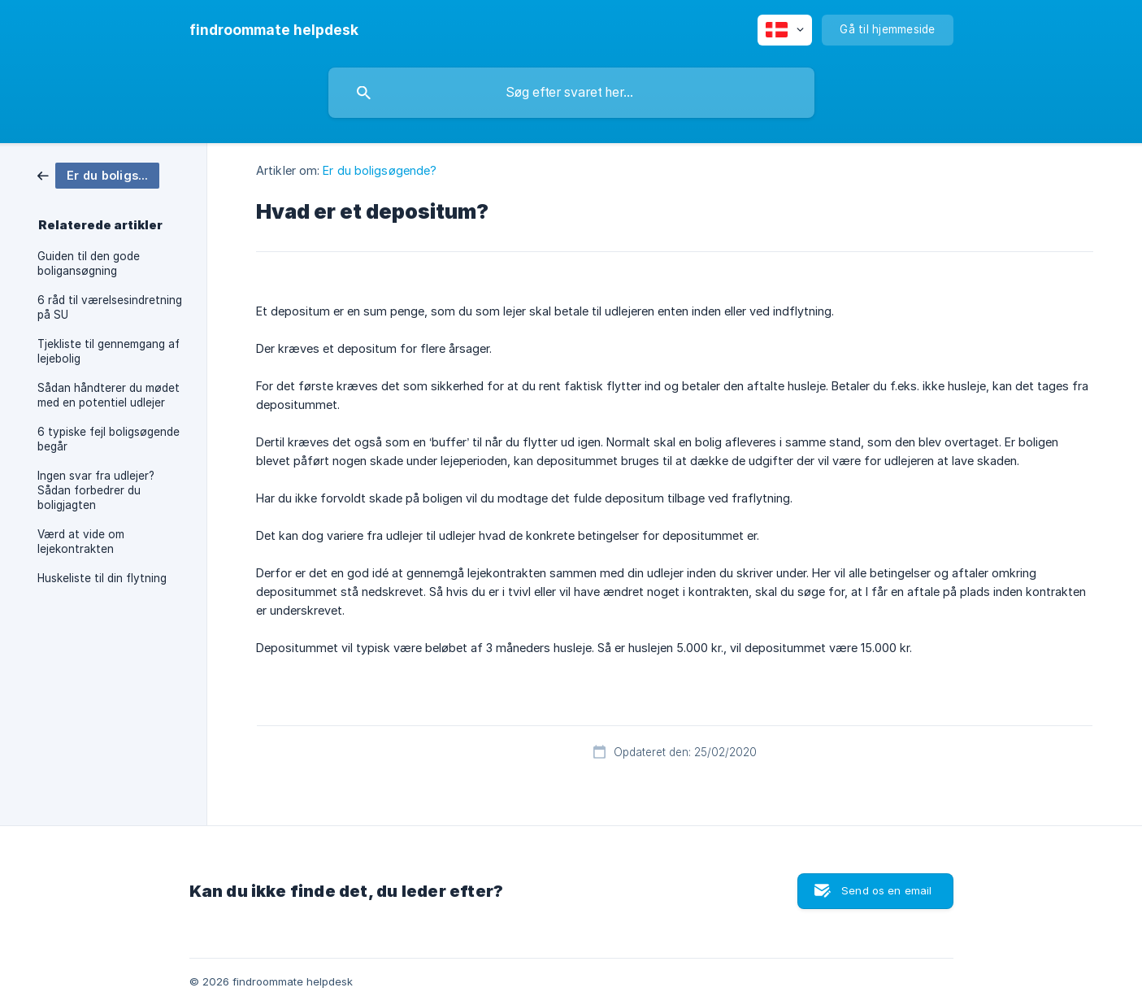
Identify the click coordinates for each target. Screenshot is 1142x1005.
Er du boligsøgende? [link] (379, 170)
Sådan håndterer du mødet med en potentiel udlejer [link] (108, 395)
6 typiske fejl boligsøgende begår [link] (108, 439)
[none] (273, 30)
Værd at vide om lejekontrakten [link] (80, 541)
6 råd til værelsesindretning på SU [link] (109, 307)
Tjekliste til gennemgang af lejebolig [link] (108, 351)
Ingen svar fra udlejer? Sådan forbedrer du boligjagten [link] (95, 490)
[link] (98, 174)
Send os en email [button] (886, 890)
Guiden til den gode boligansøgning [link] (88, 263)
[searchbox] (571, 92)
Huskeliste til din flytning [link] (102, 578)
